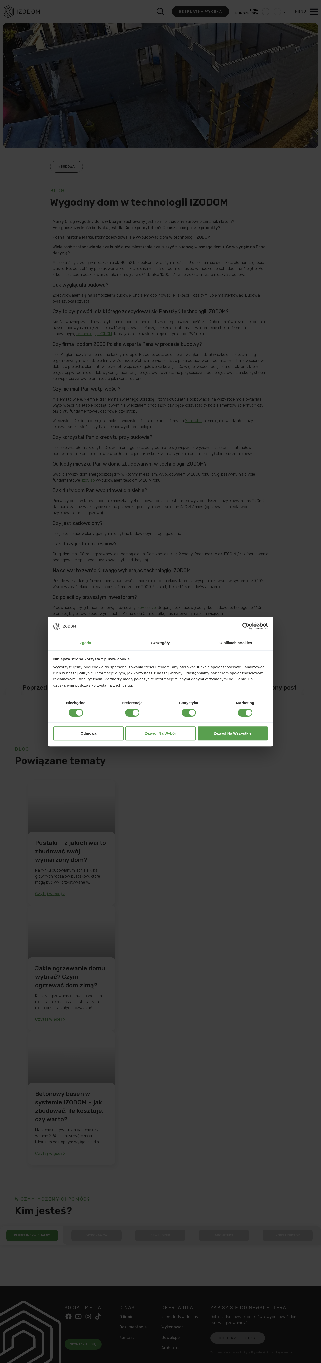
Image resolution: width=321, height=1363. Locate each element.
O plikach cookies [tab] (235, 643)
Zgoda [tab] (85, 643)
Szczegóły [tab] (160, 643)
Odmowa (88, 733)
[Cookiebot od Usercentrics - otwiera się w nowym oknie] (246, 626)
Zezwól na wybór (160, 733)
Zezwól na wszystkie (232, 733)
